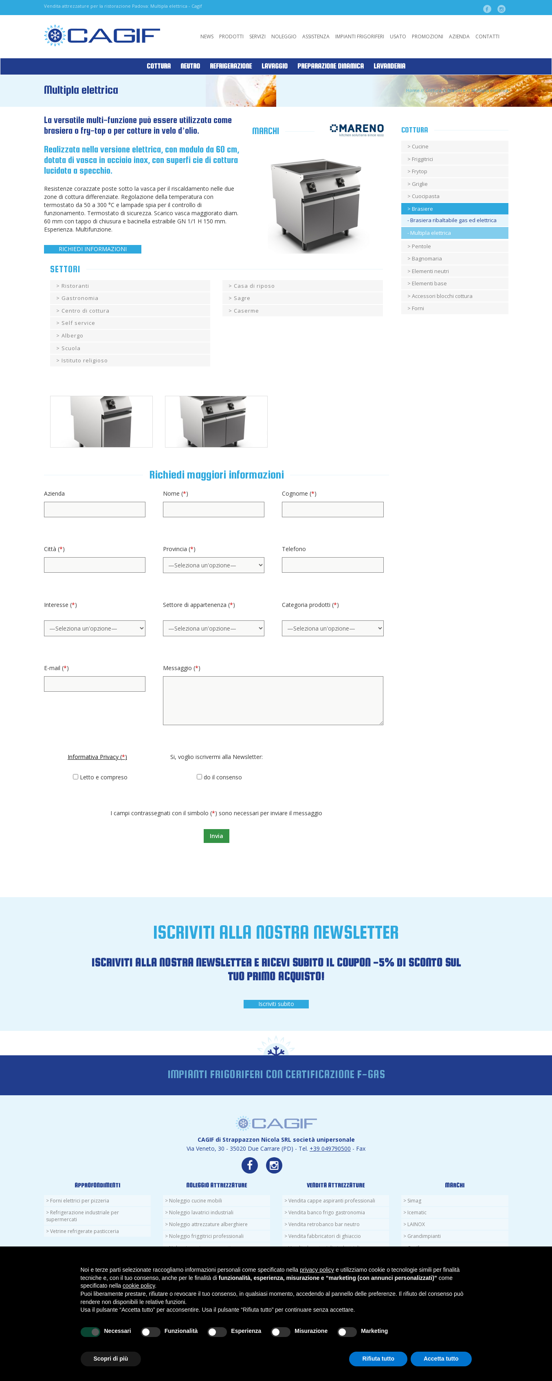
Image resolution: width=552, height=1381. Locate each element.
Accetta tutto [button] (441, 1358)
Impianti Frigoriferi (359, 36)
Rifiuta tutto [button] (378, 1358)
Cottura (159, 66)
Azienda (459, 36)
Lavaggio (275, 66)
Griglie (420, 184)
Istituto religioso (85, 360)
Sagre (242, 298)
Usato (398, 36)
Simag (414, 1200)
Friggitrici (422, 159)
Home (413, 90)
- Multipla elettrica (429, 232)
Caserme (246, 310)
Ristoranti (75, 285)
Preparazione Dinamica (330, 66)
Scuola (71, 348)
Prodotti (231, 36)
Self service (78, 322)
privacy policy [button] (317, 1269)
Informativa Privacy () (97, 757)
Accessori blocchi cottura (442, 296)
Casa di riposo (254, 285)
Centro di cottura (86, 310)
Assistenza (316, 36)
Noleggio (284, 36)
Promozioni (427, 36)
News (206, 36)
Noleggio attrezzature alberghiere (208, 1224)
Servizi (257, 36)
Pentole (421, 246)
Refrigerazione (231, 66)
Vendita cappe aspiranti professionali (331, 1200)
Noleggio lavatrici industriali (201, 1212)
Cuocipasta (426, 196)
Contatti (487, 36)
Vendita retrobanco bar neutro (324, 1224)
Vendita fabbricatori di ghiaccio (324, 1236)
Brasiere (456, 90)
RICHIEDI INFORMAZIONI (93, 249)
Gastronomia (80, 298)
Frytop (419, 171)
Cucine (420, 146)
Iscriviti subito (276, 1004)
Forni (418, 308)
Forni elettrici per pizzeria (79, 1200)
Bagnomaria (427, 258)
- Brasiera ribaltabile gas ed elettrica (452, 220)
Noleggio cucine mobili (195, 1200)
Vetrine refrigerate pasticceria (84, 1231)
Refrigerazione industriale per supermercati (82, 1216)
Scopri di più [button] (111, 1358)
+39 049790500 (330, 1148)
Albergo (73, 335)
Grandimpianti (424, 1236)
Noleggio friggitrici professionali (206, 1236)
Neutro (190, 66)
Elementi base (429, 283)
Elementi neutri (430, 271)
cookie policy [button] (139, 1285)
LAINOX (416, 1224)
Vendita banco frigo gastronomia (326, 1212)
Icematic (417, 1212)
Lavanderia (389, 66)
